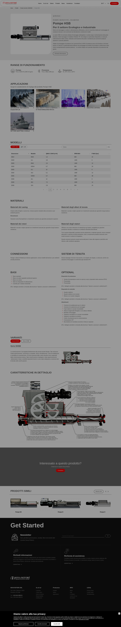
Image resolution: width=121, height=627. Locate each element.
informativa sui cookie (84, 619)
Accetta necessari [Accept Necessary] (42, 624)
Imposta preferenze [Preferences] (23, 624)
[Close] (119, 614)
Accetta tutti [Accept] (56, 624)
